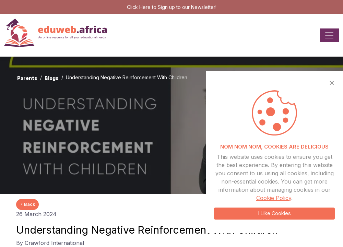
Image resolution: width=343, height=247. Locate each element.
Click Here (139, 7)
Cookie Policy (273, 198)
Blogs (52, 78)
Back (27, 204)
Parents (27, 78)
